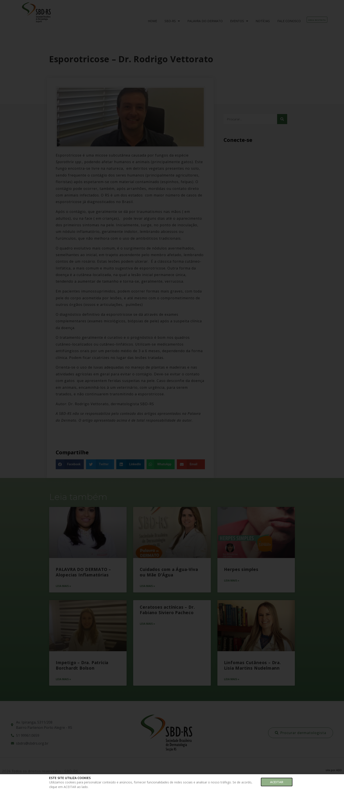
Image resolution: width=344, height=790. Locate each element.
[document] (172, 395)
